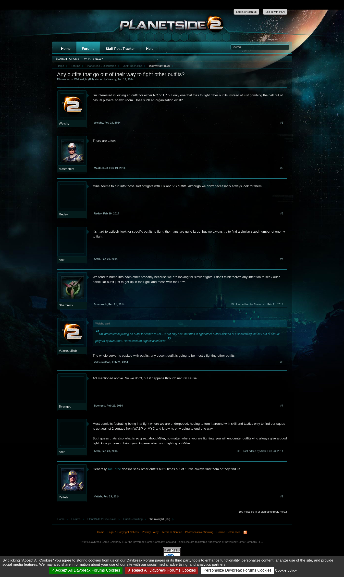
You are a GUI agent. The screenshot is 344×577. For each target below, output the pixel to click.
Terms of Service (172, 532)
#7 (281, 405)
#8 (238, 451)
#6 (281, 362)
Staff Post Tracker (120, 49)
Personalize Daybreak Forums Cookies (237, 570)
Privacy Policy (150, 532)
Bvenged (65, 406)
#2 (281, 168)
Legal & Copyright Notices (123, 532)
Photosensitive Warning (199, 532)
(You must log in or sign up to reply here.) (262, 511)
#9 (281, 496)
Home (66, 49)
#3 (281, 213)
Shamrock (66, 305)
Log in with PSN (275, 11)
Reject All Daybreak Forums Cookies (162, 570)
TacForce (115, 469)
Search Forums (67, 58)
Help (149, 49)
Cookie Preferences (228, 532)
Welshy (112, 79)
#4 (281, 258)
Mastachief (66, 169)
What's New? (93, 58)
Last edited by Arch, (263, 451)
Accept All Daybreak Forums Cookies (85, 570)
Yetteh (63, 497)
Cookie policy (286, 570)
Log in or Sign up (246, 11)
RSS (245, 532)
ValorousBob (68, 350)
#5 (232, 304)
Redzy (63, 214)
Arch (62, 260)
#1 (281, 122)
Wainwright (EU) (84, 79)
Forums (88, 49)
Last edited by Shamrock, (259, 304)
